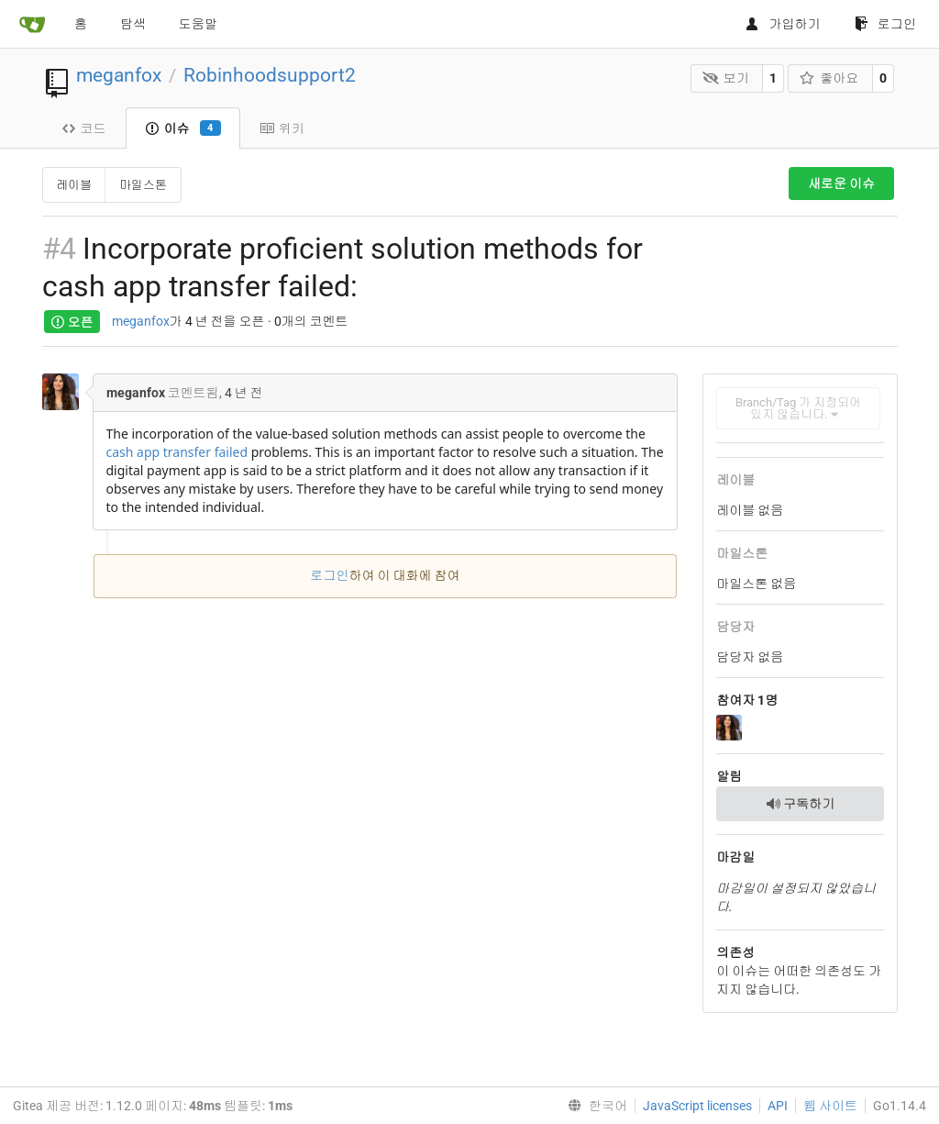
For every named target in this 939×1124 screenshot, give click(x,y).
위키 (282, 128)
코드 (83, 128)
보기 (725, 78)
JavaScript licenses (697, 1105)
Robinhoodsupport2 (269, 75)
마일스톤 (143, 185)
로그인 (885, 24)
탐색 (133, 24)
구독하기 (800, 803)
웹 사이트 (830, 1105)
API (778, 1105)
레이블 (74, 185)
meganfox (118, 75)
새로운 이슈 (841, 183)
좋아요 (829, 78)
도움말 (198, 24)
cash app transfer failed (177, 452)
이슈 (183, 128)
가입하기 (783, 24)
